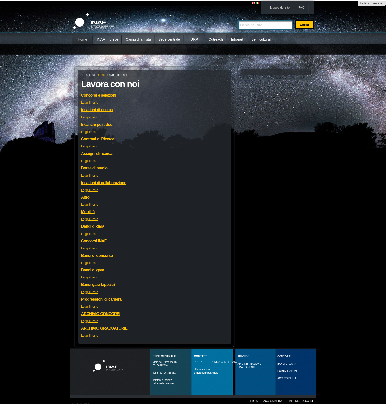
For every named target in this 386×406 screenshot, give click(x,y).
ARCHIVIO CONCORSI (100, 314)
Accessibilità (272, 401)
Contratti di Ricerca (97, 139)
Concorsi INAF (94, 241)
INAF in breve (107, 39)
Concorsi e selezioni (98, 95)
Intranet (237, 39)
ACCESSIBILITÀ (286, 378)
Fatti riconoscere (371, 3)
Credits (252, 401)
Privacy (243, 356)
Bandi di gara (92, 226)
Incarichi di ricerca (97, 110)
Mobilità (88, 212)
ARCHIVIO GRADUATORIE (104, 328)
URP (194, 39)
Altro (85, 197)
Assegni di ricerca (96, 153)
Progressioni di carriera (101, 299)
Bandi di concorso (97, 255)
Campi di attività (138, 39)
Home (82, 39)
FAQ (301, 7)
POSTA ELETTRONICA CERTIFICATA (215, 362)
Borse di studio (94, 168)
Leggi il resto (89, 102)
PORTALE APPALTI (288, 371)
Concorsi (284, 356)
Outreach (215, 39)
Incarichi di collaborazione (103, 183)
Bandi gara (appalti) (98, 284)
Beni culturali (261, 39)
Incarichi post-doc (96, 124)
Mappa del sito (280, 7)
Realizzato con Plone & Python (83, 403)
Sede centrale (169, 39)
